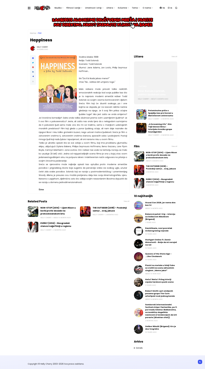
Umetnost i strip (93, 7)
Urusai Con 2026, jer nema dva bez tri (160, 203)
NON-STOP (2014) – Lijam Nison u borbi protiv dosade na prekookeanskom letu (58, 210)
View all (126, 201)
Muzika (58, 7)
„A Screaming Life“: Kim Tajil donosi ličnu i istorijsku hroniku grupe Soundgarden (160, 128)
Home (33, 33)
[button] (33, 81)
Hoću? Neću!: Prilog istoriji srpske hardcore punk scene (159, 280)
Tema (135, 7)
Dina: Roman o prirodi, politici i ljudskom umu (152, 92)
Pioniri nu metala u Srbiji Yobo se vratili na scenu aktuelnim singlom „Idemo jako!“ (160, 268)
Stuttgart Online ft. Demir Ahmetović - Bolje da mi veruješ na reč (161, 242)
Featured (143, 86)
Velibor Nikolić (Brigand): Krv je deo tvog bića (160, 327)
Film (39, 33)
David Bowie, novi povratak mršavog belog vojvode (158, 229)
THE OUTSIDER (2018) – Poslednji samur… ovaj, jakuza (110, 209)
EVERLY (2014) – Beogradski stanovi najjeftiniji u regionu (55, 225)
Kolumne (122, 7)
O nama (147, 7)
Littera (109, 7)
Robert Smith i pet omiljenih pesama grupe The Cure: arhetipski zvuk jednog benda (160, 293)
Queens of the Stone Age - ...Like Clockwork (158, 255)
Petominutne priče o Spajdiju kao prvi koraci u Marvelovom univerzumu (160, 113)
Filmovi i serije (73, 7)
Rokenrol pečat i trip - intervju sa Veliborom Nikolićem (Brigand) (160, 216)
